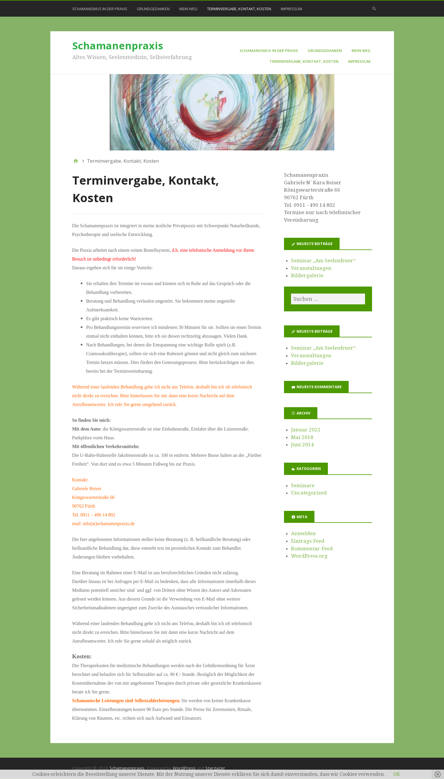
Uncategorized (309, 493)
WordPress (184, 768)
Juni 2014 (302, 444)
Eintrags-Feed (307, 541)
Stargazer (215, 768)
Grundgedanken (153, 8)
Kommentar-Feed (312, 548)
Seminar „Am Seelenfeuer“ (323, 260)
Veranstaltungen (311, 268)
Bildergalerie (307, 275)
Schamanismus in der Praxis (99, 8)
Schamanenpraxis (117, 45)
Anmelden (303, 533)
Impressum (291, 8)
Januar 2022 (306, 430)
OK (396, 774)
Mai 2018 (302, 437)
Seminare (302, 485)
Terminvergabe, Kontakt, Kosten (239, 8)
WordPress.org (309, 556)
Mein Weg (188, 8)
